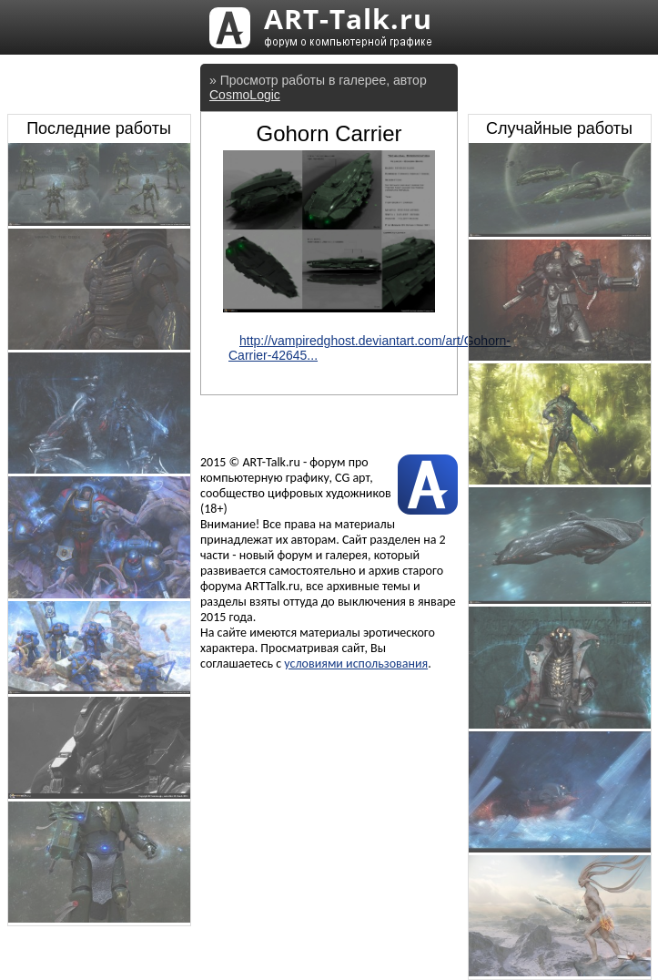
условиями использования (356, 663)
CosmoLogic (244, 94)
